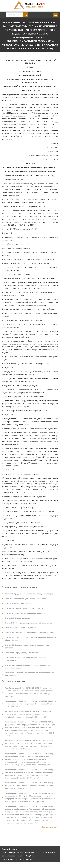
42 (40, 90)
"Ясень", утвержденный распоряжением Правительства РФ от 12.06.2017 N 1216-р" (30, 775)
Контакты (5, 859)
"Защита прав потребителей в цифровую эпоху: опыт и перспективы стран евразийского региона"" (30, 798)
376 (32, 133)
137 (56, 122)
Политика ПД (26, 859)
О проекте (15, 859)
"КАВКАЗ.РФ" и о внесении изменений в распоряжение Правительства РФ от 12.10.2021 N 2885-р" (30, 730)
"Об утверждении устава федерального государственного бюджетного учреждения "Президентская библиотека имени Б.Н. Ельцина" (29, 746)
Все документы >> (50, 828)
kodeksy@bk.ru (28, 856)
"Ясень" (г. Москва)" (30, 786)
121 (56, 116)
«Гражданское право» (46, 852)
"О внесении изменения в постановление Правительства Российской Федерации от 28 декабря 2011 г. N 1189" (30, 715)
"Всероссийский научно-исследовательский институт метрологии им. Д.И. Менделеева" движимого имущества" (30, 760)
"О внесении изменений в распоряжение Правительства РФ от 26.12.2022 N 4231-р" (30, 705)
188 (56, 127)
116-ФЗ (44, 189)
